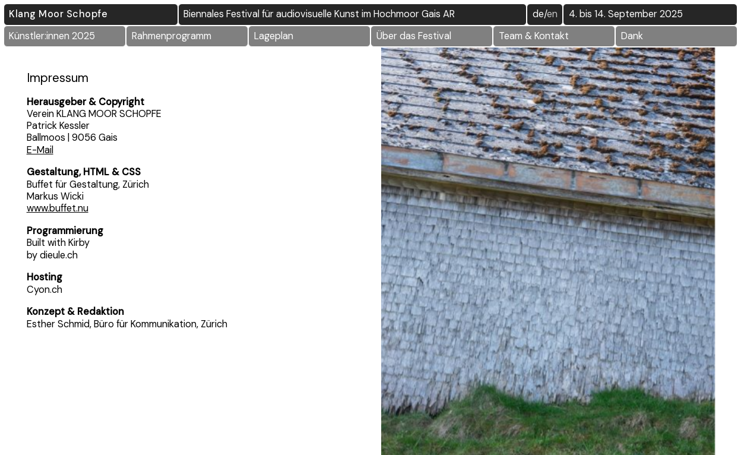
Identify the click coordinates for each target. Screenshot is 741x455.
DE (538, 14)
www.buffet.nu (57, 208)
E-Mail (40, 150)
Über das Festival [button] (413, 36)
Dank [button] (632, 36)
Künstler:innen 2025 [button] (52, 36)
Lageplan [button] (273, 36)
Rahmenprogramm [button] (171, 36)
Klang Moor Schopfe (58, 14)
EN (552, 14)
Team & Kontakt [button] (534, 36)
